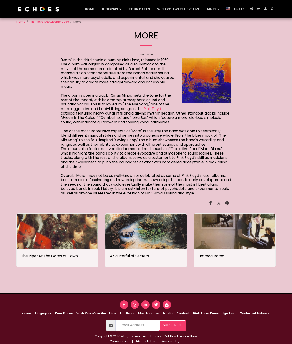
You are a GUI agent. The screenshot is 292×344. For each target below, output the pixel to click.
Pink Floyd (152, 108)
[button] (251, 8)
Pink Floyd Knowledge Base (49, 22)
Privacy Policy (145, 341)
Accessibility (170, 341)
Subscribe (172, 325)
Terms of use (119, 341)
